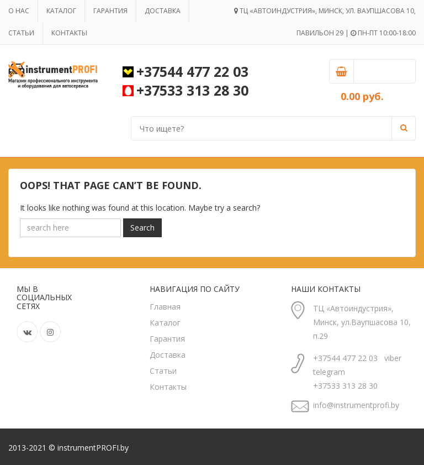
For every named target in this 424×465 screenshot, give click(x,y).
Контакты (69, 33)
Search (142, 227)
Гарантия (110, 10)
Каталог (61, 10)
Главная (165, 306)
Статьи (21, 33)
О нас (18, 10)
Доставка (163, 10)
